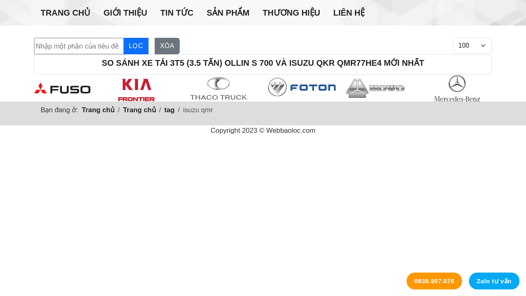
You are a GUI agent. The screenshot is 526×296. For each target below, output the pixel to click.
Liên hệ (349, 12)
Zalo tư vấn (494, 281)
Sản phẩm (228, 12)
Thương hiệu (291, 12)
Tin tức (177, 12)
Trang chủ (65, 12)
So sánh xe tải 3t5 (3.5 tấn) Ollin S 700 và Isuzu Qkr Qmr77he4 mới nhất (263, 62)
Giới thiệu (125, 12)
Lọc (136, 45)
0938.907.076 (434, 281)
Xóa (167, 45)
